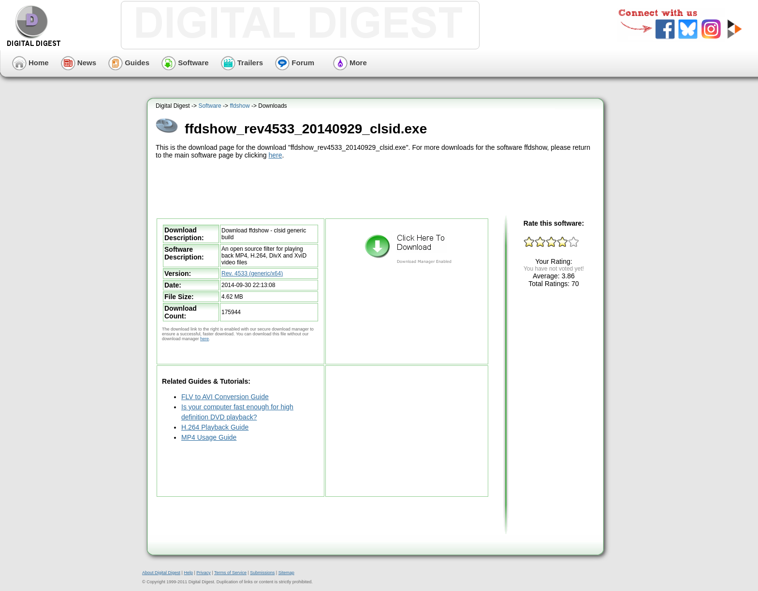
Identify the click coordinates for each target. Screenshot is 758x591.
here (275, 155)
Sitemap (286, 572)
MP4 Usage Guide (208, 437)
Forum (294, 62)
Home (30, 62)
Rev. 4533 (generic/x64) (252, 273)
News (78, 62)
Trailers (242, 62)
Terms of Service (230, 572)
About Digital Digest (161, 572)
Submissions (262, 572)
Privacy (203, 572)
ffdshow (239, 105)
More (350, 62)
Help (188, 572)
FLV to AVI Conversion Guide (225, 397)
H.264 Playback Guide (214, 427)
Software (185, 62)
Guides (128, 62)
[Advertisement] (377, 187)
